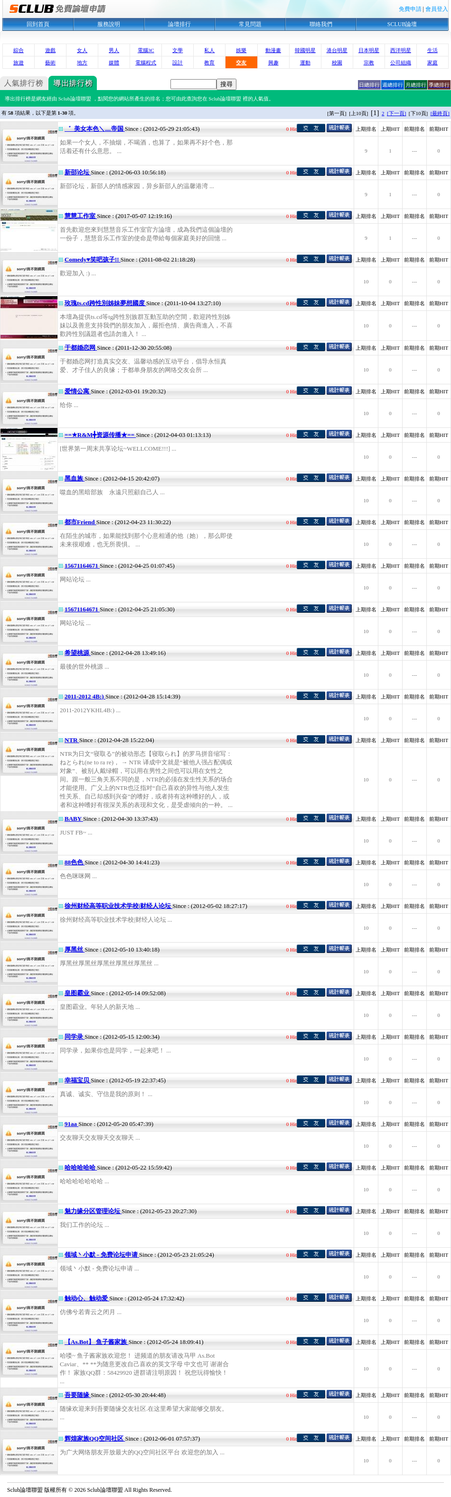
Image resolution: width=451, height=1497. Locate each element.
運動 (305, 62)
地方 (82, 62)
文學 (177, 50)
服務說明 (108, 24)
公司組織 (400, 62)
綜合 (18, 50)
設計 (177, 62)
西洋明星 (400, 50)
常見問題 (250, 24)
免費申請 (410, 9)
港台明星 (337, 50)
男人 (114, 50)
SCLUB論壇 (402, 24)
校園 (337, 62)
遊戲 (50, 50)
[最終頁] (440, 113)
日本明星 (368, 50)
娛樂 (241, 50)
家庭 (432, 62)
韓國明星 (305, 50)
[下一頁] (396, 113)
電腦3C (146, 50)
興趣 (273, 62)
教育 (209, 62)
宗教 (369, 62)
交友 (241, 62)
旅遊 (18, 62)
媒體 (114, 62)
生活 (432, 50)
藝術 (50, 62)
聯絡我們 (321, 24)
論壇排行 (179, 24)
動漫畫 (273, 50)
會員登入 (436, 9)
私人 (209, 50)
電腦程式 (145, 62)
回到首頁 (38, 24)
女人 (82, 50)
